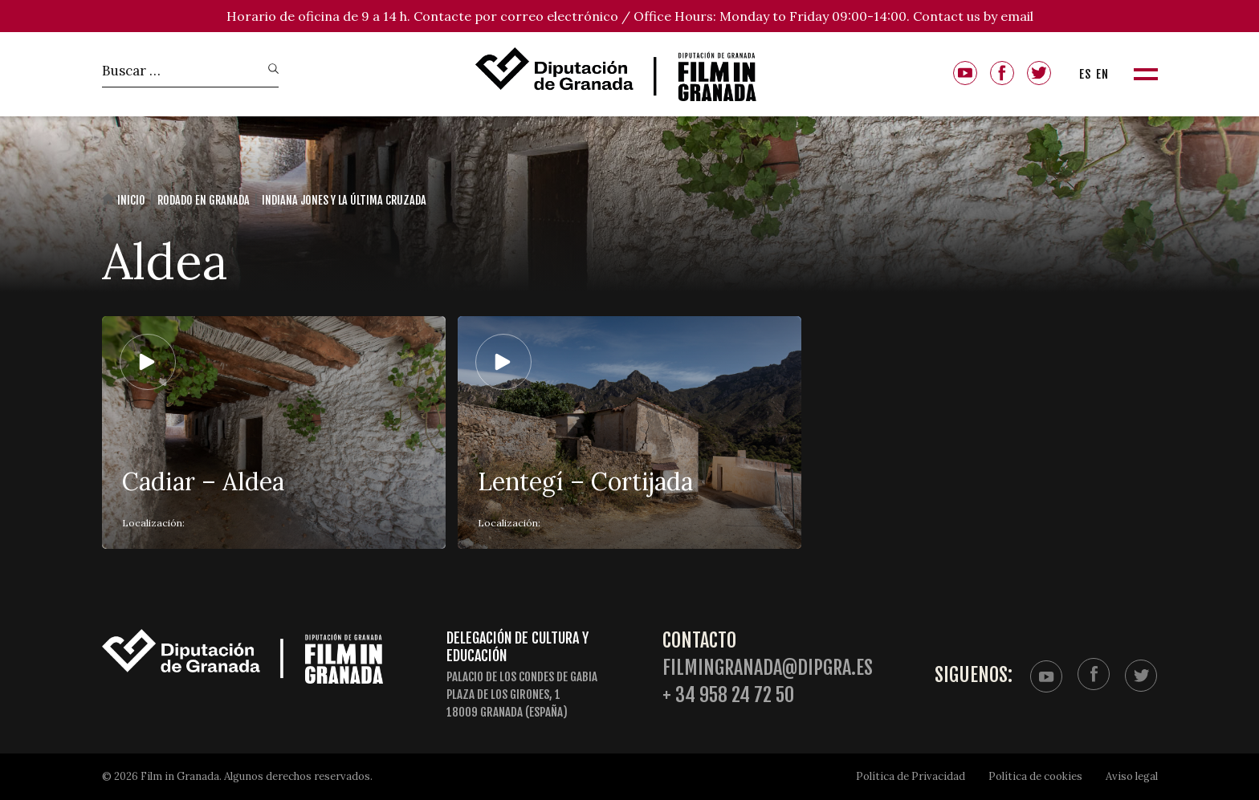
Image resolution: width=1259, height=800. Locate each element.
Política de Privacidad (910, 776)
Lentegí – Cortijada (585, 481)
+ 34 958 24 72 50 (728, 695)
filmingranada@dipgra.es (767, 668)
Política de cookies (1035, 776)
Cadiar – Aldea (203, 481)
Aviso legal (1132, 776)
